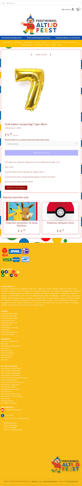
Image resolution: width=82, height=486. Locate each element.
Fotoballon (77, 291)
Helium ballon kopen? (8, 387)
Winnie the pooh (27, 305)
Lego (68, 296)
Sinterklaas (42, 300)
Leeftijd (37, 42)
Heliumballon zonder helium (11, 368)
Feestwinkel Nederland (9, 332)
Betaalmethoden (7, 351)
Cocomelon (26, 291)
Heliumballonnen (27, 45)
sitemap (34, 481)
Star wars (13, 303)
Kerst (27, 296)
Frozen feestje (6, 391)
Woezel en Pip (39, 305)
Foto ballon (18, 42)
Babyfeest (24, 289)
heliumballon (55, 293)
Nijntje (29, 298)
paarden (57, 298)
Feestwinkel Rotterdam (9, 314)
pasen (63, 298)
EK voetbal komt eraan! (9, 403)
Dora (57, 291)
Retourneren (5, 348)
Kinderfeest (7, 42)
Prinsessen (16, 300)
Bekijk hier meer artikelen (16, 188)
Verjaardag (28, 42)
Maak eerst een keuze (41, 153)
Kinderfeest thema (36, 296)
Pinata (54, 45)
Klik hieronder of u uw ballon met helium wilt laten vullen (27, 140)
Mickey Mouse (13, 298)
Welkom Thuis (15, 305)
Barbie (49, 289)
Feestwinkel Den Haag (8, 316)
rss (40, 481)
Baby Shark (33, 289)
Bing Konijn (63, 289)
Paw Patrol (70, 298)
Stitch (20, 303)
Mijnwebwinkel (72, 481)
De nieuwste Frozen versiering (11, 396)
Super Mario (27, 303)
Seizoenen (39, 45)
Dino (52, 291)
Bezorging (4, 344)
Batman (55, 289)
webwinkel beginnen (50, 481)
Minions (21, 298)
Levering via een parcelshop (11, 346)
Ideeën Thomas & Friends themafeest (14, 378)
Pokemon (7, 300)
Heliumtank (65, 293)
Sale (59, 45)
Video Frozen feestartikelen (10, 371)
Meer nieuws (5, 398)
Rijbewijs (26, 300)
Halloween (46, 293)
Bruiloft (65, 42)
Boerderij (4, 291)
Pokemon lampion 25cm (60, 223)
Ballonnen (73, 42)
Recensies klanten (7, 401)
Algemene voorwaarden (9, 341)
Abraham (5, 289)
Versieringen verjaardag (9, 327)
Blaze (70, 289)
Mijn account (68, 9)
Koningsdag (53, 296)
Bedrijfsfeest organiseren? (10, 389)
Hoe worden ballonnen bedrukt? (12, 382)
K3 (23, 296)
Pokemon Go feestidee (9, 380)
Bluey (75, 289)
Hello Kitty (74, 293)
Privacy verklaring (7, 353)
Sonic (56, 300)
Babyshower (15, 289)
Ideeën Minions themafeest (10, 375)
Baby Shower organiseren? (10, 385)
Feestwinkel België (7, 334)
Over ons (4, 360)
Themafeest (55, 42)
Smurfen (50, 300)
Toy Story (37, 303)
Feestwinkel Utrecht (8, 321)
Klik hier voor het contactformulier (16, 418)
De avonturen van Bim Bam (10, 394)
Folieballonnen (67, 291)
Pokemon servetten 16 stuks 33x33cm (22, 224)
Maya (5, 298)
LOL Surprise (76, 296)
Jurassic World (14, 296)
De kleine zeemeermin (42, 291)
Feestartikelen (6, 325)
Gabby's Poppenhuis (16, 293)
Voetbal (4, 305)
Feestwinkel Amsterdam (9, 318)
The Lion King (56, 303)
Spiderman (73, 300)
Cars (19, 291)
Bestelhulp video (7, 355)
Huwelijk (4, 296)
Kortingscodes (6, 357)
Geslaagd (36, 293)
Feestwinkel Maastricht (9, 323)
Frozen (3, 293)
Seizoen (34, 300)
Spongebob (5, 303)
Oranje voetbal (40, 298)
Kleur (47, 45)
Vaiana (67, 303)
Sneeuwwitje (63, 300)
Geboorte (45, 42)
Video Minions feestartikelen (11, 373)
